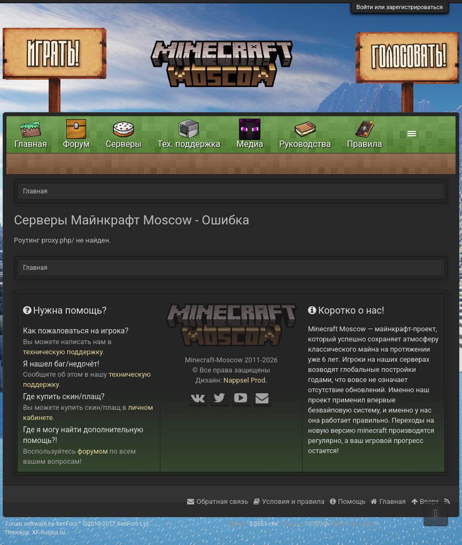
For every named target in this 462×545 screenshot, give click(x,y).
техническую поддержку (63, 352)
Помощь (348, 501)
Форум (76, 144)
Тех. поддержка (189, 144)
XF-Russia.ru (48, 532)
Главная (30, 144)
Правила (364, 144)
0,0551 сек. (264, 523)
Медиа (249, 144)
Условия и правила (289, 501)
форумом (93, 451)
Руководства (305, 144)
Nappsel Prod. (245, 380)
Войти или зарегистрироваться (400, 7)
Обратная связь (217, 501)
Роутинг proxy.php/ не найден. (62, 240)
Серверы (124, 144)
